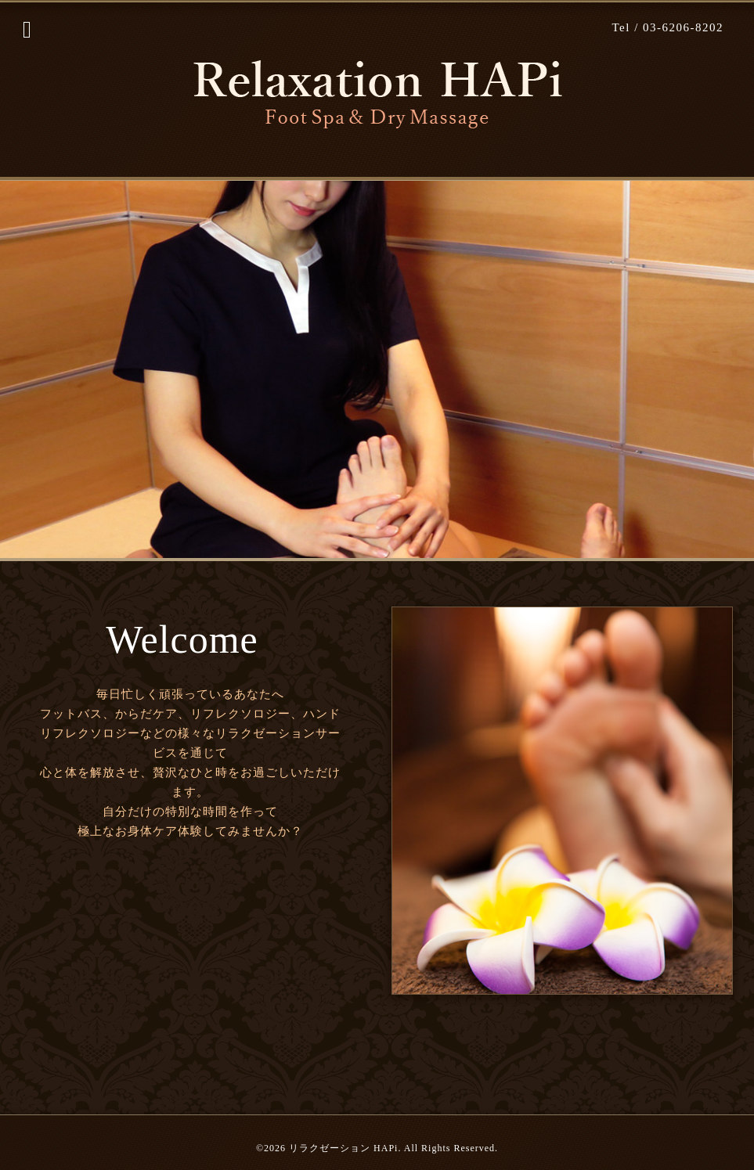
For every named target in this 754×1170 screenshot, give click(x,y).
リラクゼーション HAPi (343, 1148)
